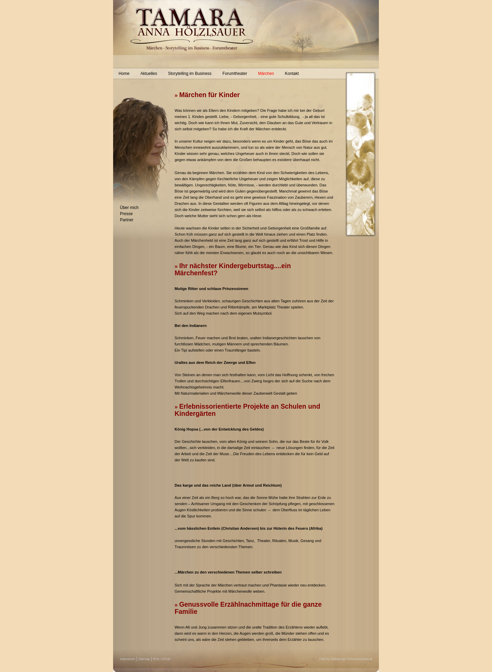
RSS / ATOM (161, 659)
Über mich (129, 207)
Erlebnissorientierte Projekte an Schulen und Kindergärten (247, 410)
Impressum (127, 659)
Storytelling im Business (189, 73)
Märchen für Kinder (209, 94)
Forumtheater (234, 73)
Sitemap (144, 659)
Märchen (266, 73)
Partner (126, 220)
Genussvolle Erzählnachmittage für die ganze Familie (248, 608)
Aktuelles (148, 73)
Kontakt (292, 73)
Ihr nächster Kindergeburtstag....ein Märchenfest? (233, 269)
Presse (126, 213)
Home (124, 73)
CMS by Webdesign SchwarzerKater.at (345, 659)
